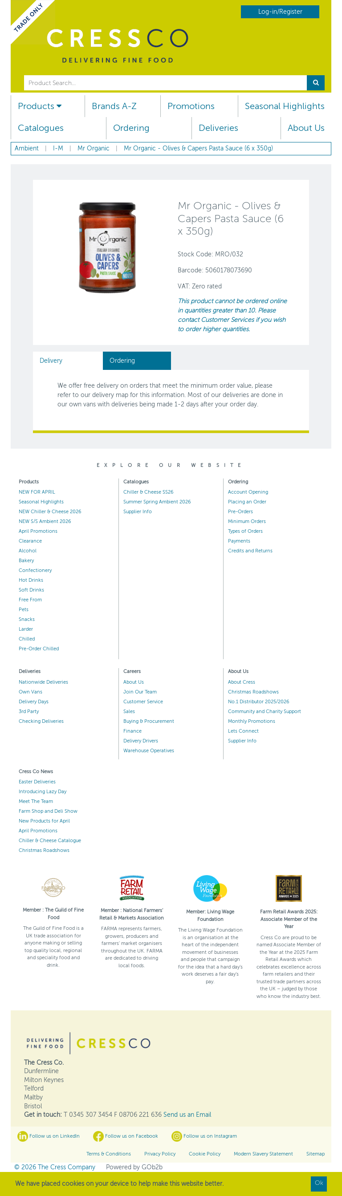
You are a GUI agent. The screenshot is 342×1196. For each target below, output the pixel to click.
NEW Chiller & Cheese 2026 (50, 512)
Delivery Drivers (140, 741)
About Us (306, 128)
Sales (129, 711)
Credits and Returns (250, 551)
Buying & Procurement (148, 721)
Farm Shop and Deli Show (48, 811)
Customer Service (143, 702)
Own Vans (30, 692)
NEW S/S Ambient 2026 (45, 521)
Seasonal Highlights (285, 106)
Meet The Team (36, 801)
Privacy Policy (159, 1154)
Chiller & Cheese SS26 (148, 492)
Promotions (191, 106)
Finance (132, 731)
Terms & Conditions (108, 1154)
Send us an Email (187, 1114)
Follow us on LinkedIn (48, 1136)
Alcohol (28, 551)
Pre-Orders (240, 512)
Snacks (27, 619)
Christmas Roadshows (253, 692)
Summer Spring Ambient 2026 (157, 502)
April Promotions (38, 531)
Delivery (51, 360)
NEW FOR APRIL (37, 492)
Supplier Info (137, 512)
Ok (319, 1183)
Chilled (27, 639)
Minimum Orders (247, 521)
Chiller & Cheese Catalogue (50, 840)
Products (39, 106)
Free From (30, 600)
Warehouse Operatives (148, 751)
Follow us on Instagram (204, 1136)
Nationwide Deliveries (43, 682)
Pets (23, 609)
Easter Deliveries (37, 782)
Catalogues (41, 128)
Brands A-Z (114, 106)
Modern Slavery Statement (263, 1154)
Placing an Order (247, 502)
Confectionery (35, 570)
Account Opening (248, 492)
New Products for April (44, 821)
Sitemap (315, 1154)
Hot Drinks (31, 580)
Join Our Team (140, 692)
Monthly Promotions (251, 721)
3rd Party (29, 711)
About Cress (241, 682)
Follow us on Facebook (125, 1136)
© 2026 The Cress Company (54, 1167)
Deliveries (218, 128)
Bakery (26, 561)
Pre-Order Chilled (39, 649)
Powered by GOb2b (134, 1167)
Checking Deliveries (41, 721)
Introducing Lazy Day (42, 792)
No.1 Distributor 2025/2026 (258, 702)
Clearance (30, 541)
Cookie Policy (204, 1154)
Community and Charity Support (264, 711)
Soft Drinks (31, 590)
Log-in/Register (280, 11)
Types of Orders (245, 531)
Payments (239, 541)
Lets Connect (243, 731)
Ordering (131, 128)
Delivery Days (34, 702)
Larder (26, 629)
